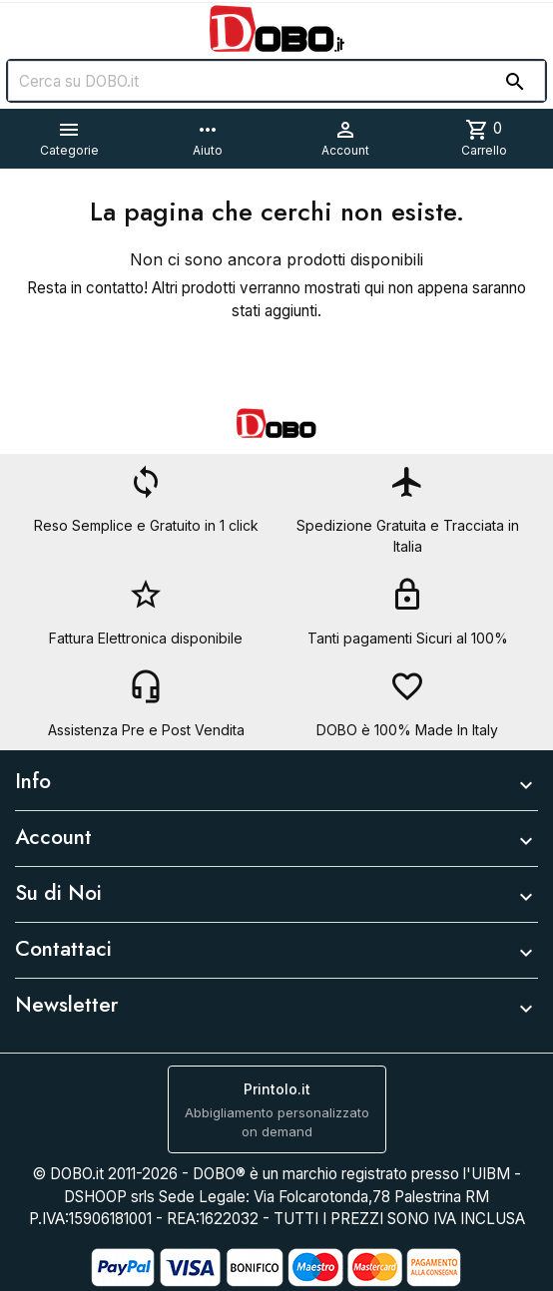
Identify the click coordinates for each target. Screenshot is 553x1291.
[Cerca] (276, 81)
